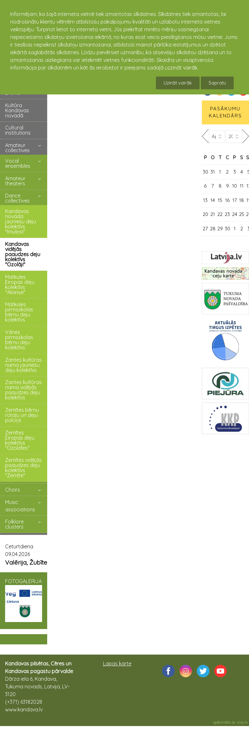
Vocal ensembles (17, 163)
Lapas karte (117, 663)
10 (234, 186)
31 (212, 172)
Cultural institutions (18, 130)
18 (241, 200)
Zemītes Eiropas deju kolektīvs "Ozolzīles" (19, 440)
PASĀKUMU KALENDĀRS (225, 112)
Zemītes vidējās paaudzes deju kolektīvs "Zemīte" (23, 467)
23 (227, 214)
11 (242, 186)
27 (205, 229)
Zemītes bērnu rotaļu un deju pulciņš (22, 415)
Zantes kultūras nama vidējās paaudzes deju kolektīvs (23, 390)
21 (212, 214)
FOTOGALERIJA (23, 600)
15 (220, 200)
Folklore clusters (14, 524)
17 (234, 200)
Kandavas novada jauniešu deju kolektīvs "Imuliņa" (20, 221)
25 (241, 214)
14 (212, 200)
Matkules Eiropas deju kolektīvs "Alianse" (19, 284)
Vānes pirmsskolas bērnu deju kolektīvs (19, 340)
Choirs (12, 489)
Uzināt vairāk (178, 83)
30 (205, 172)
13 (205, 200)
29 (220, 229)
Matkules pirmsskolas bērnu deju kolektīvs (19, 312)
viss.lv (242, 722)
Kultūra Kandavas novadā (17, 110)
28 (213, 229)
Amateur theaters (15, 181)
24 (234, 214)
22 (220, 214)
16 (227, 200)
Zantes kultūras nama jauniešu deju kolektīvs (23, 365)
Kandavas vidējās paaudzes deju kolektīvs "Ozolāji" (22, 254)
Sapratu (217, 83)
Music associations (20, 506)
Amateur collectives (17, 147)
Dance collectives (17, 198)
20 (205, 214)
